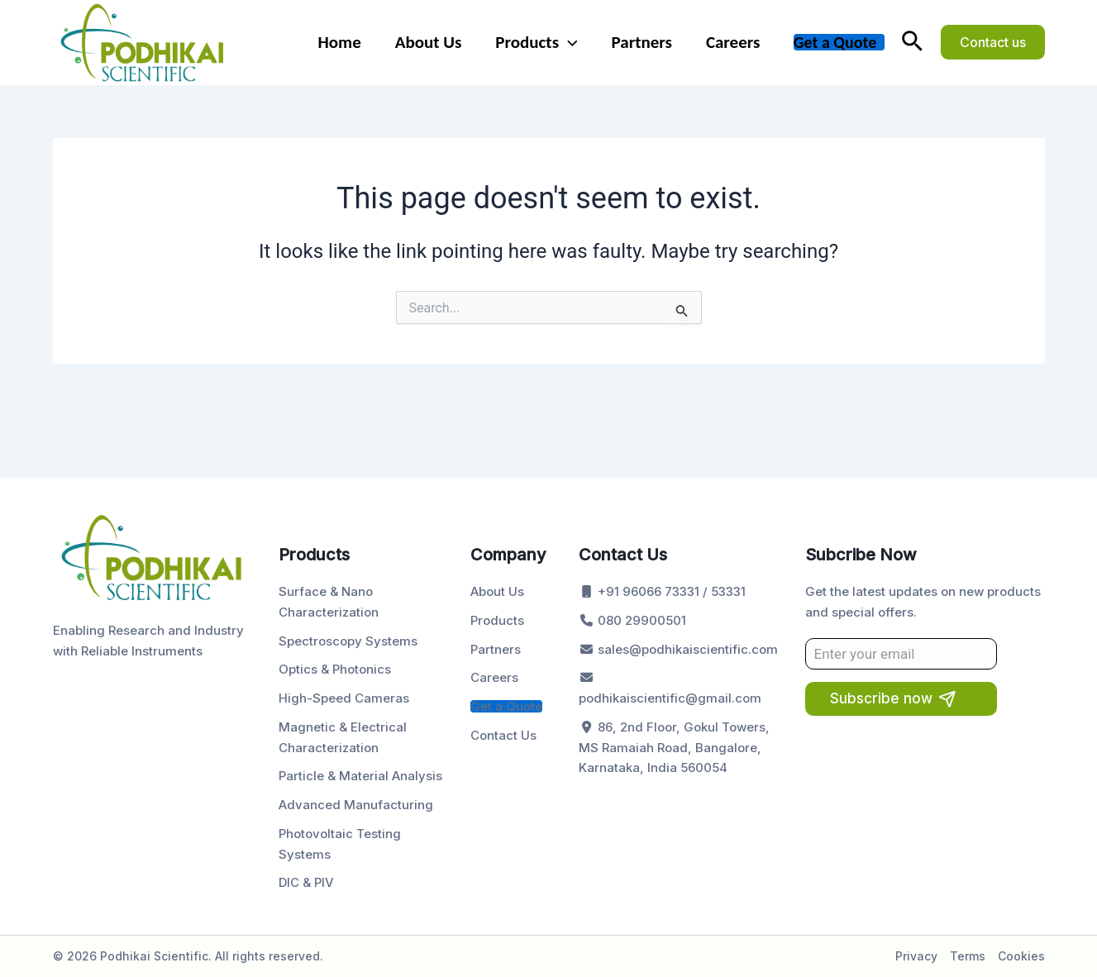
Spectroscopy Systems (348, 641)
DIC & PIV (306, 882)
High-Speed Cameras (344, 698)
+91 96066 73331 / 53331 (662, 591)
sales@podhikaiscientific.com (678, 649)
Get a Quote (835, 42)
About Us (425, 42)
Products (534, 42)
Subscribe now (881, 698)
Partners (640, 42)
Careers (732, 42)
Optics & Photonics (335, 669)
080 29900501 (632, 620)
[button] (912, 42)
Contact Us (503, 735)
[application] (565, 42)
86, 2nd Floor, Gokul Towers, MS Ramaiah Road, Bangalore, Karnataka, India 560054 (674, 747)
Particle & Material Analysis (360, 776)
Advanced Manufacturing (356, 805)
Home (335, 42)
